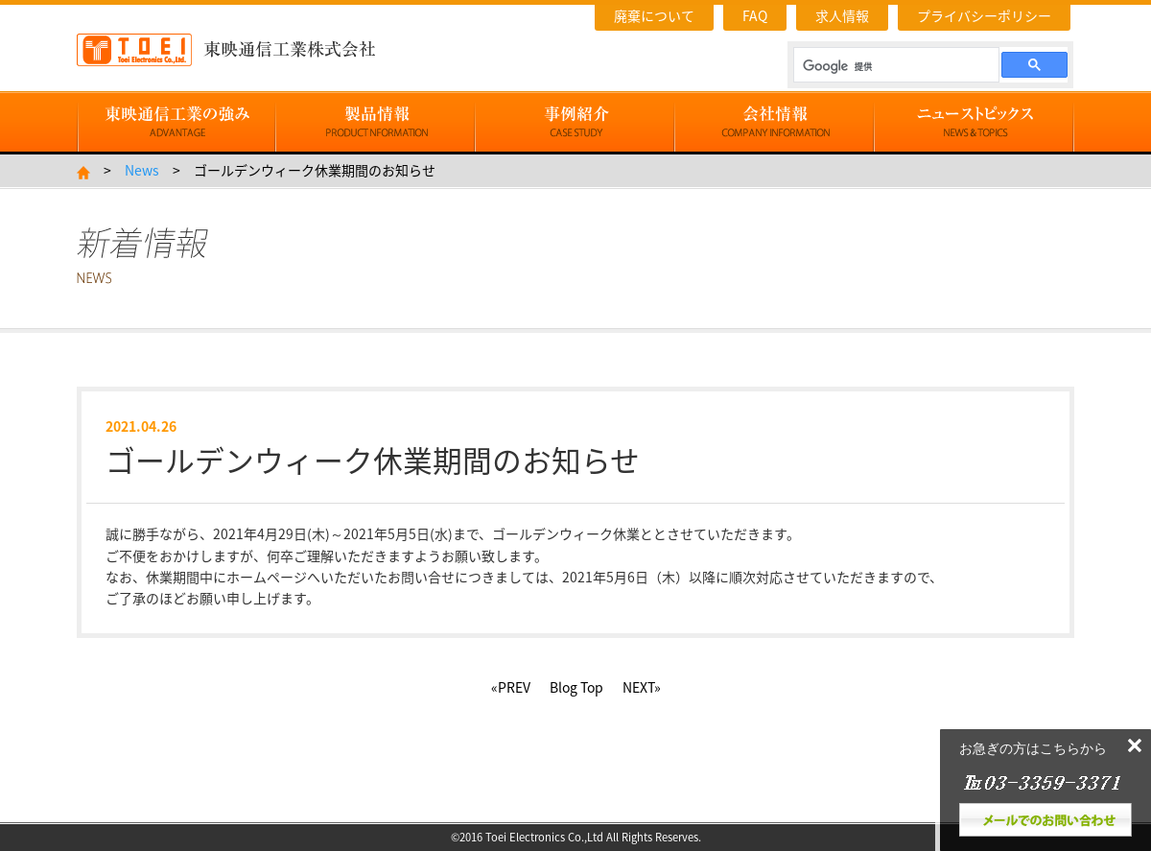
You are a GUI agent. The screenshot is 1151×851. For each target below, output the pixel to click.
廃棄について (654, 15)
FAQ (754, 15)
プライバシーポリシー (984, 15)
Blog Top (576, 687)
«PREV (510, 687)
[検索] (894, 66)
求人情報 (842, 15)
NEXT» (641, 687)
